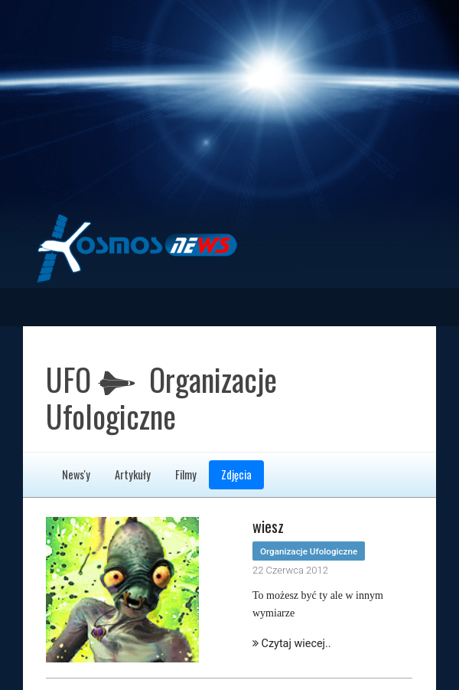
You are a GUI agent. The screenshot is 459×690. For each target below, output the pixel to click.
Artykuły (133, 474)
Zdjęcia (236, 474)
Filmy (186, 474)
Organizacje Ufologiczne (308, 551)
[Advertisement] (229, 107)
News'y (76, 474)
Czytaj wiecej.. (291, 643)
